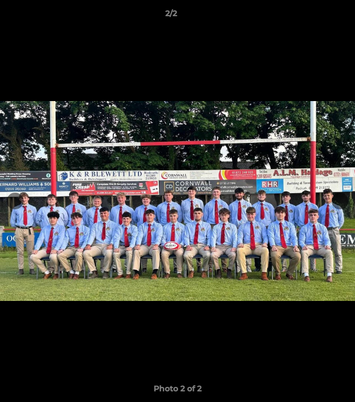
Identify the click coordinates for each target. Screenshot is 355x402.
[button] (315, 16)
